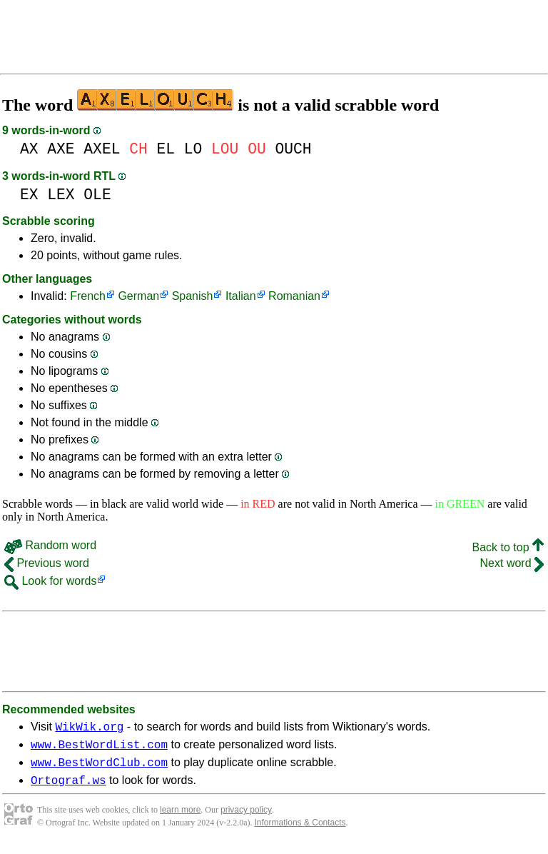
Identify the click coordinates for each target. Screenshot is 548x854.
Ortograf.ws (68, 788)
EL (165, 149)
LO (193, 149)
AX (29, 149)
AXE (60, 149)
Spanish (192, 296)
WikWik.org (89, 728)
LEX (60, 194)
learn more (180, 818)
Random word (50, 545)
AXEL (101, 149)
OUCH (293, 149)
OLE (97, 194)
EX (29, 194)
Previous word (46, 563)
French (88, 296)
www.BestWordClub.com (99, 768)
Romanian (294, 296)
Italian (240, 296)
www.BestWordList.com (99, 748)
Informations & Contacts (300, 831)
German (138, 296)
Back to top (508, 547)
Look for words (50, 581)
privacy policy (246, 818)
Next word (512, 563)
